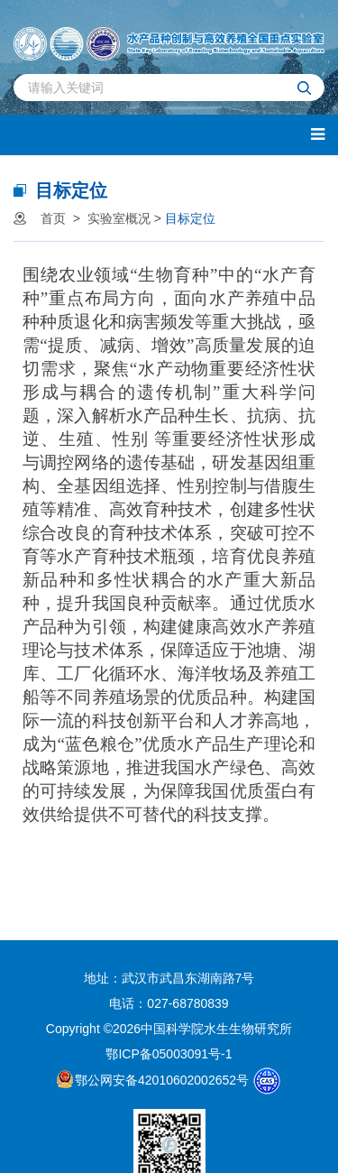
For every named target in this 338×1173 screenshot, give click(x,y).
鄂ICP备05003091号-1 (168, 1054)
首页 (53, 218)
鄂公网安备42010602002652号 (153, 1079)
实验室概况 (119, 218)
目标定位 (190, 218)
